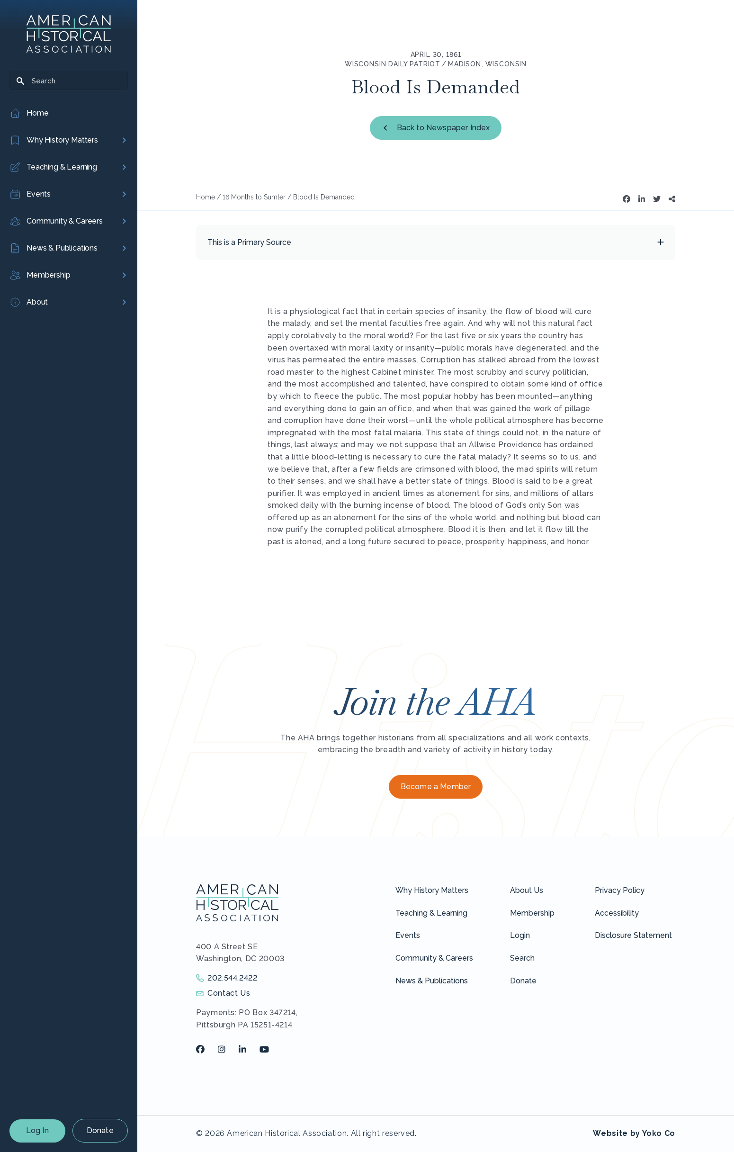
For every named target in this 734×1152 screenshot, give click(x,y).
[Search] (68, 81)
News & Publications (431, 980)
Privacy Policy (619, 890)
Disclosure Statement (633, 935)
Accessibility (617, 913)
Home (205, 197)
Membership (532, 913)
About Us (526, 890)
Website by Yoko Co (634, 1133)
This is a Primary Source (249, 242)
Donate (100, 1130)
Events (407, 935)
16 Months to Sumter (254, 197)
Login (520, 935)
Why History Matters (431, 890)
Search (522, 958)
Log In (37, 1130)
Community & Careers (434, 958)
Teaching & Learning (431, 913)
